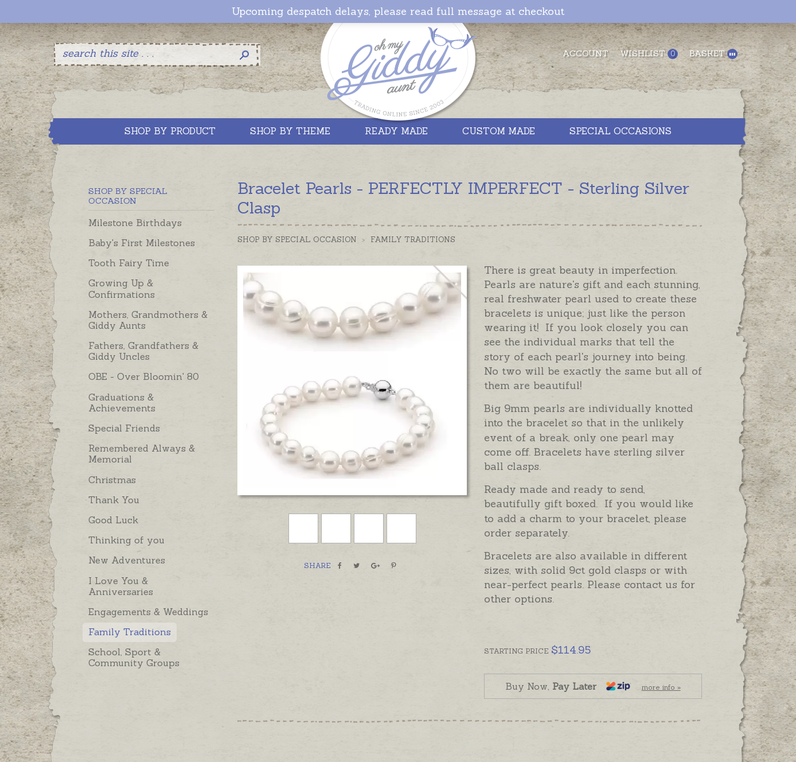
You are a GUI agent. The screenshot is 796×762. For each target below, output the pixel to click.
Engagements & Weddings (148, 611)
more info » (661, 687)
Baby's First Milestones (141, 242)
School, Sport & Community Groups (134, 657)
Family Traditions (129, 631)
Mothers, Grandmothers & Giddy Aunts (148, 320)
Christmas (112, 479)
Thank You (113, 500)
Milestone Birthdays (135, 222)
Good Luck (113, 520)
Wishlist (649, 53)
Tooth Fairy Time (128, 263)
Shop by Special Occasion (297, 239)
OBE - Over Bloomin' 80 (143, 376)
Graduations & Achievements (121, 402)
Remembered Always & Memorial (141, 453)
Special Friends (124, 428)
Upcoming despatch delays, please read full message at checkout (398, 11)
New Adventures (126, 560)
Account (585, 53)
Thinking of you (126, 540)
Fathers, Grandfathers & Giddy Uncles (143, 351)
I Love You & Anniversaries (120, 586)
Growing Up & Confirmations (121, 288)
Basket (713, 53)
